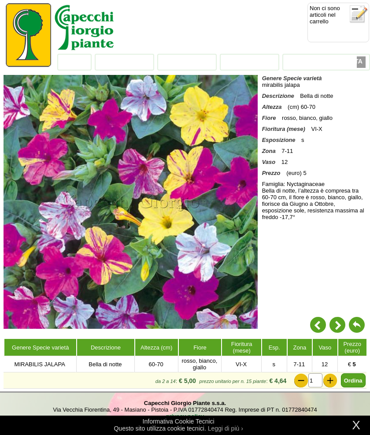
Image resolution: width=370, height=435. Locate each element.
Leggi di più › (225, 428)
